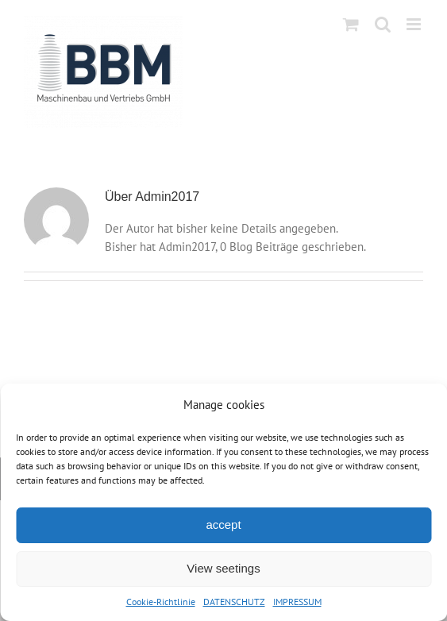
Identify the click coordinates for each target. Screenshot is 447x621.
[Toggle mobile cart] (351, 24)
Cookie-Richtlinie (160, 602)
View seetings (223, 568)
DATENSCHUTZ (234, 602)
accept (223, 524)
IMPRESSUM (297, 602)
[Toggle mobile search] (383, 24)
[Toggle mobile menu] (415, 24)
